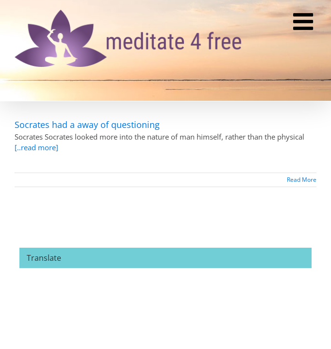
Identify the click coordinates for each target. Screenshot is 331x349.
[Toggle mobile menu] (304, 22)
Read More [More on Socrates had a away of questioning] (301, 179)
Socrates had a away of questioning (87, 124)
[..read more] (36, 147)
